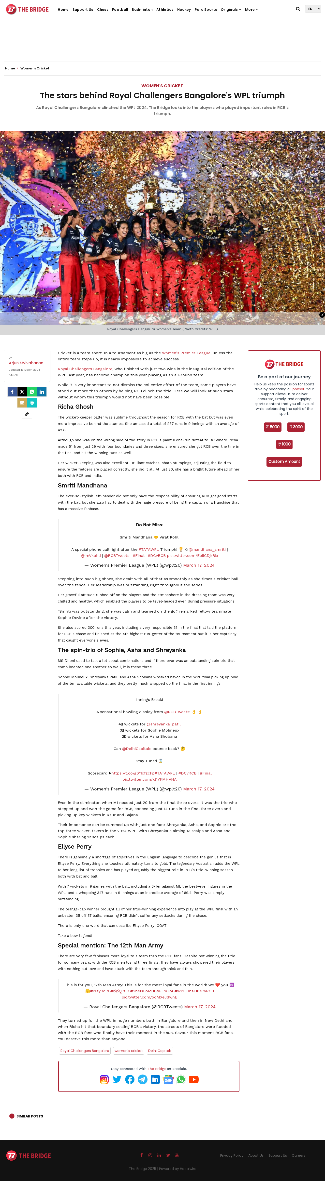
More (251, 9)
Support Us (83, 9)
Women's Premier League (186, 353)
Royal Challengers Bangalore (85, 369)
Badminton (142, 9)
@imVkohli (91, 555)
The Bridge (157, 1069)
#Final (138, 555)
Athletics (165, 9)
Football (120, 9)
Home (63, 9)
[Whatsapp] (32, 392)
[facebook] (12, 392)
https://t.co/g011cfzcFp (133, 773)
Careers (298, 1155)
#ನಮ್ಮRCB (119, 991)
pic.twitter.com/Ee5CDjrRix (192, 555)
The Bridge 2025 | (144, 1168)
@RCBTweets (116, 555)
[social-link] (27, 414)
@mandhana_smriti (207, 549)
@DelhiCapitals (136, 748)
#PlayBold (99, 991)
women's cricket (129, 1050)
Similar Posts (29, 1116)
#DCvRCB (157, 555)
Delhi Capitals (160, 1050)
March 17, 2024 (199, 565)
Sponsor (297, 389)
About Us (256, 1155)
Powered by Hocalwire (177, 1168)
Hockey (184, 9)
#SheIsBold (141, 991)
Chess (103, 9)
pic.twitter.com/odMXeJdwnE (149, 997)
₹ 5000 (273, 427)
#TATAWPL (149, 549)
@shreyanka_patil (164, 724)
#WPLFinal (185, 991)
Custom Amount (284, 461)
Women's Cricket (162, 86)
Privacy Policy (231, 1155)
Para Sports (206, 9)
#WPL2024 (163, 991)
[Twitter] (22, 392)
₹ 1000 (284, 444)
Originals (231, 9)
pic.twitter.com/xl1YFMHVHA (149, 779)
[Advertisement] (162, 46)
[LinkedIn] (42, 392)
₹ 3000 (296, 427)
